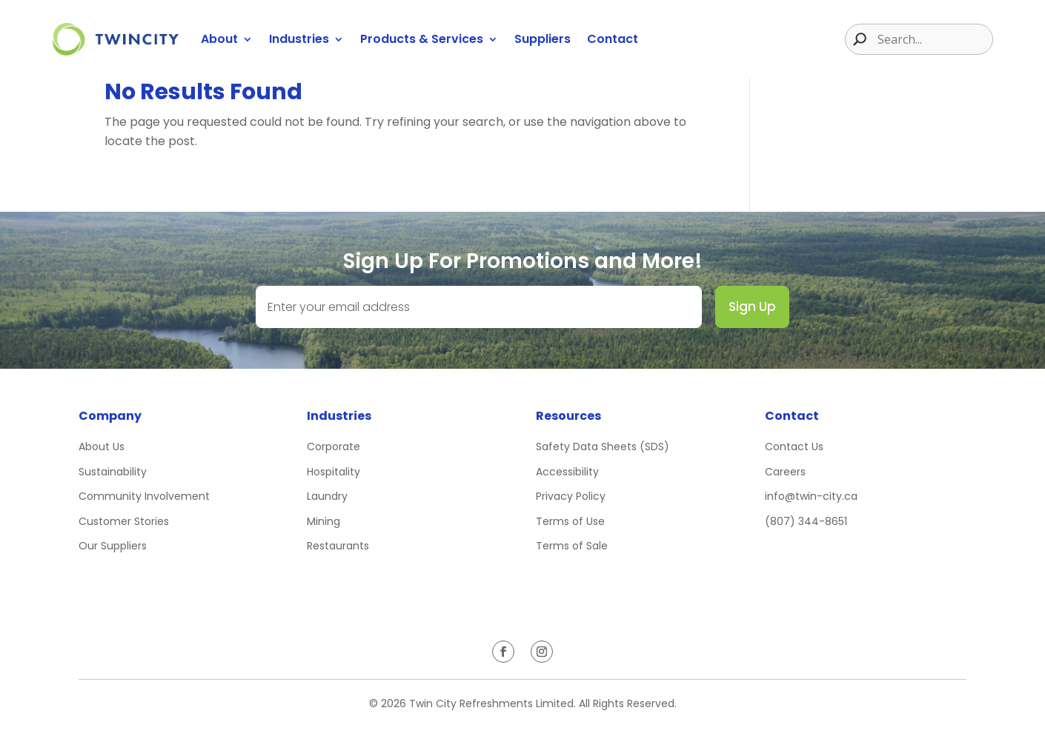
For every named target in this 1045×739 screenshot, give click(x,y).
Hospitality (333, 471)
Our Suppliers (113, 545)
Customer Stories (124, 521)
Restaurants (338, 545)
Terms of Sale (572, 545)
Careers (785, 471)
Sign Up (752, 306)
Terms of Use (570, 521)
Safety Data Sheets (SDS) (602, 446)
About (219, 38)
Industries (299, 38)
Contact (612, 38)
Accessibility (567, 471)
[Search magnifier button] (856, 39)
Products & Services (421, 38)
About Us (102, 446)
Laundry (327, 496)
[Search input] (933, 39)
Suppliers (542, 38)
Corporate (333, 446)
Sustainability (113, 471)
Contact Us (794, 446)
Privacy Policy (571, 496)
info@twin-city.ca (811, 496)
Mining (323, 521)
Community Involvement (144, 496)
